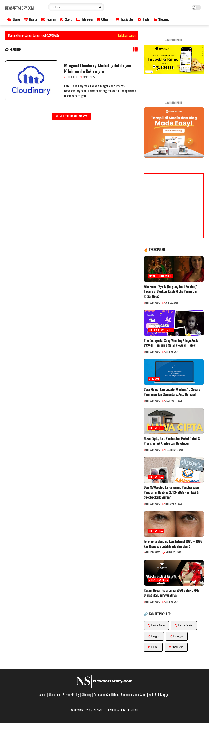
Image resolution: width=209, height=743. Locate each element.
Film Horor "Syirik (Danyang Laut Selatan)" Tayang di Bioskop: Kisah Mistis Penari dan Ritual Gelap (170, 291)
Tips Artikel (124, 19)
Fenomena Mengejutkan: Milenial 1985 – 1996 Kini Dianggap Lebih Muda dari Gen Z (173, 544)
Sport (65, 19)
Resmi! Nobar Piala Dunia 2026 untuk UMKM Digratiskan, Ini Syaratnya (171, 593)
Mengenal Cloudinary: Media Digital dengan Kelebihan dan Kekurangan (97, 68)
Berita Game (158, 625)
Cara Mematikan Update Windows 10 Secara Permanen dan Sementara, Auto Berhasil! (172, 392)
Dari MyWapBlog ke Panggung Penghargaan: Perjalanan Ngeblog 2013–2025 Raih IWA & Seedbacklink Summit (171, 492)
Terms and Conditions (106, 694)
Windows (154, 378)
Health (30, 19)
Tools (143, 19)
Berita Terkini (185, 625)
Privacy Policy (71, 694)
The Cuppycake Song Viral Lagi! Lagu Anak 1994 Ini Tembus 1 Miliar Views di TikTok (170, 343)
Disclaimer (54, 694)
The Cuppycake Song (160, 329)
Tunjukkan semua (127, 35)
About (42, 694)
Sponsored (177, 647)
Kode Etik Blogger (159, 694)
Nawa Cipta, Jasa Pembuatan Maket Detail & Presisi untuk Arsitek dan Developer (172, 441)
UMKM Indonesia (158, 579)
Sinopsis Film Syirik (160, 275)
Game (13, 19)
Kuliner (154, 647)
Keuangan (178, 636)
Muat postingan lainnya (71, 116)
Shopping (161, 19)
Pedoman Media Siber (134, 694)
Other (102, 19)
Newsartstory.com (19, 8)
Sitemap (86, 694)
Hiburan (48, 19)
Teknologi (84, 19)
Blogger (155, 636)
